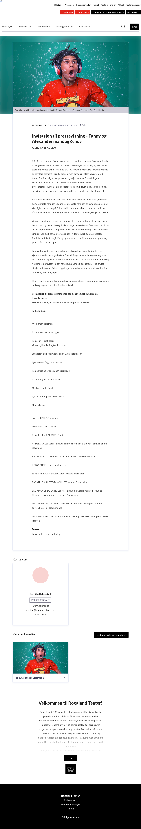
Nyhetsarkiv (25, 26)
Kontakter (84, 26)
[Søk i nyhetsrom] (123, 26)
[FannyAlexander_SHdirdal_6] (40, 658)
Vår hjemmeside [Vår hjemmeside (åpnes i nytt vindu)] (70, 817)
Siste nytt (7, 26)
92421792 (40, 614)
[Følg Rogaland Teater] (134, 27)
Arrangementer (64, 26)
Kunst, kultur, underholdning (46, 534)
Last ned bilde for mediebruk (111, 634)
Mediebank (44, 26)
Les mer (70, 757)
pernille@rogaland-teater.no (40, 610)
